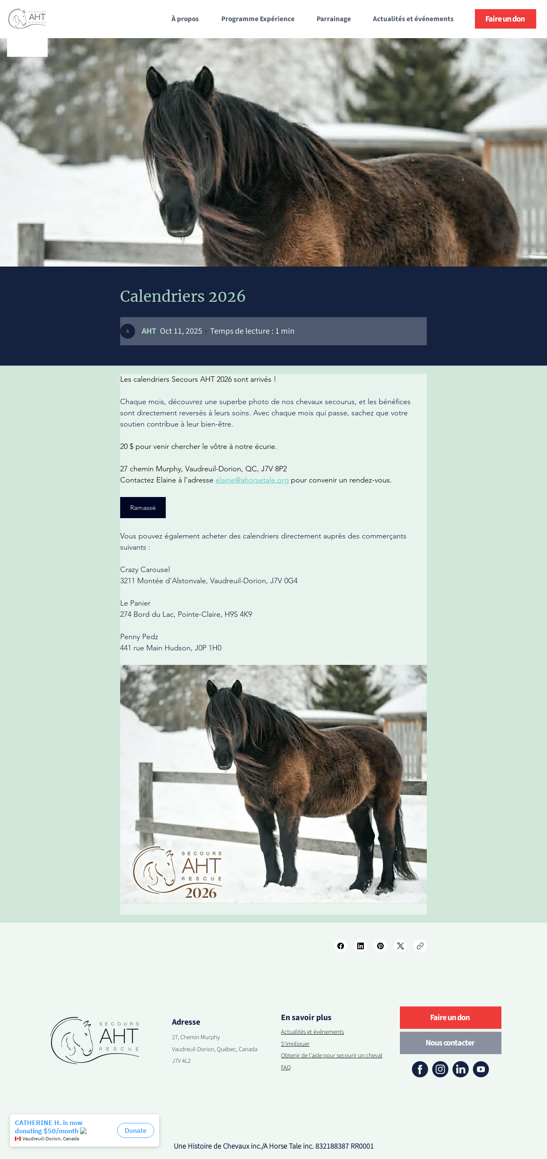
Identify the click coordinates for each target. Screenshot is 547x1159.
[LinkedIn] (360, 946)
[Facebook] (340, 946)
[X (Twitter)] (400, 946)
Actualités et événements (312, 1032)
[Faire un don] (505, 19)
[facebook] (420, 1069)
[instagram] (440, 1069)
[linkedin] (461, 1069)
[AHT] (149, 331)
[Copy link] (420, 946)
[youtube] (481, 1069)
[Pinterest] (380, 946)
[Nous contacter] (450, 1043)
